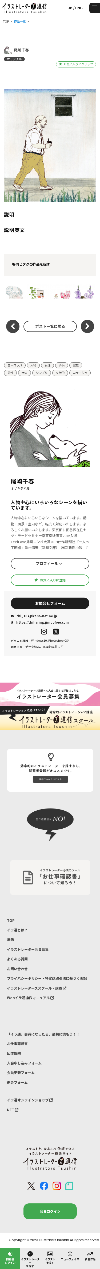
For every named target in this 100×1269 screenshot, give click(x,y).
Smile (15, 291)
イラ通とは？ (17, 929)
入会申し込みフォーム (24, 1063)
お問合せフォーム (50, 603)
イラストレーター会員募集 (28, 949)
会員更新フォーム (21, 1072)
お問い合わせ (17, 968)
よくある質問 (17, 958)
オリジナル (14, 59)
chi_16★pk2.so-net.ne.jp (34, 616)
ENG (79, 7)
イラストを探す (50, 1257)
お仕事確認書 (17, 1043)
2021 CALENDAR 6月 (38, 291)
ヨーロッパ (14, 365)
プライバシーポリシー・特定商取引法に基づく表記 (47, 978)
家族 (76, 365)
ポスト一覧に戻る (50, 326)
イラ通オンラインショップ (30, 1099)
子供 (62, 365)
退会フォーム (17, 1082)
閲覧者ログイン (10, 1257)
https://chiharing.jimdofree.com (40, 622)
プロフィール (49, 563)
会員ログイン (50, 1211)
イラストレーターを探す (30, 1259)
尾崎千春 (21, 50)
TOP (11, 920)
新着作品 (90, 1255)
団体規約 (14, 1053)
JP (70, 7)
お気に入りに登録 (49, 580)
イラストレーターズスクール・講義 (36, 988)
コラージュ (80, 373)
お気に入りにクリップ (76, 64)
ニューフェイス (70, 1255)
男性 (10, 373)
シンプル (41, 373)
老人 (24, 373)
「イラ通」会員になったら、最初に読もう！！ (43, 1034)
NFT (12, 1109)
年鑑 (10, 939)
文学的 (60, 373)
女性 (47, 365)
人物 (33, 365)
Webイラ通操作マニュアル (30, 997)
